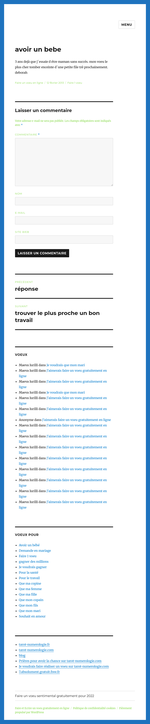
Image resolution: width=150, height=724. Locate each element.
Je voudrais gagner (33, 567)
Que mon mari (29, 611)
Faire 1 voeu (74, 82)
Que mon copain (31, 600)
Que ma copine (30, 583)
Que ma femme (30, 589)
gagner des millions (34, 561)
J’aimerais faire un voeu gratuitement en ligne (76, 420)
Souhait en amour (32, 616)
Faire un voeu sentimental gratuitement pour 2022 (54, 696)
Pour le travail (29, 578)
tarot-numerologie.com (36, 650)
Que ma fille (28, 594)
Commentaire (27, 134)
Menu (126, 25)
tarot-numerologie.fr (34, 644)
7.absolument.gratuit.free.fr (39, 672)
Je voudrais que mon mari (65, 365)
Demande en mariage (35, 551)
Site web (22, 231)
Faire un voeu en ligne (29, 82)
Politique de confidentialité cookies (94, 708)
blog (22, 655)
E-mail (20, 212)
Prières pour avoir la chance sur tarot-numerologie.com (60, 661)
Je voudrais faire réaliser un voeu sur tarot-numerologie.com (64, 666)
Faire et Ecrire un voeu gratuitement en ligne (42, 708)
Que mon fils (28, 605)
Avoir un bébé (29, 545)
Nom (18, 193)
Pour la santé (28, 572)
